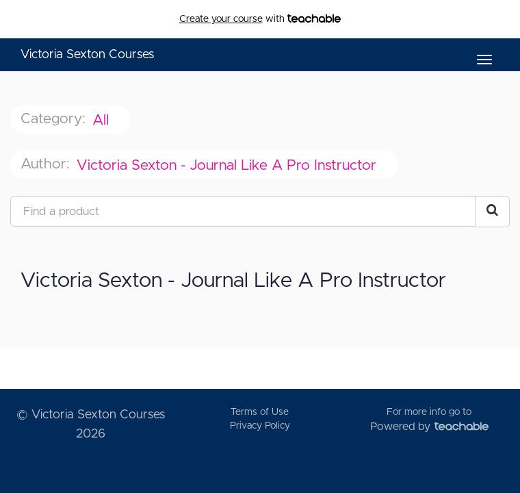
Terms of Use (260, 412)
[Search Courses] (492, 211)
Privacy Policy (260, 426)
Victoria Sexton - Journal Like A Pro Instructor (228, 165)
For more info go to (429, 412)
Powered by (429, 426)
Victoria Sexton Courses (87, 55)
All (102, 120)
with (260, 19)
